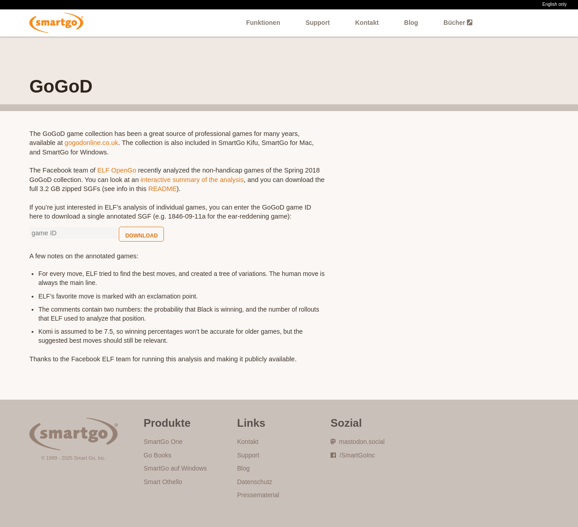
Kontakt (366, 22)
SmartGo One (163, 441)
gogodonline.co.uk (91, 142)
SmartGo (56, 22)
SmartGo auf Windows (175, 468)
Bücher (457, 22)
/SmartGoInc (353, 455)
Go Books (157, 455)
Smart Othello (163, 481)
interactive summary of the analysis (191, 179)
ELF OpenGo (116, 170)
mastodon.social (358, 441)
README (162, 188)
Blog (411, 22)
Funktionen (263, 22)
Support (318, 22)
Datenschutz (254, 481)
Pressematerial (258, 495)
